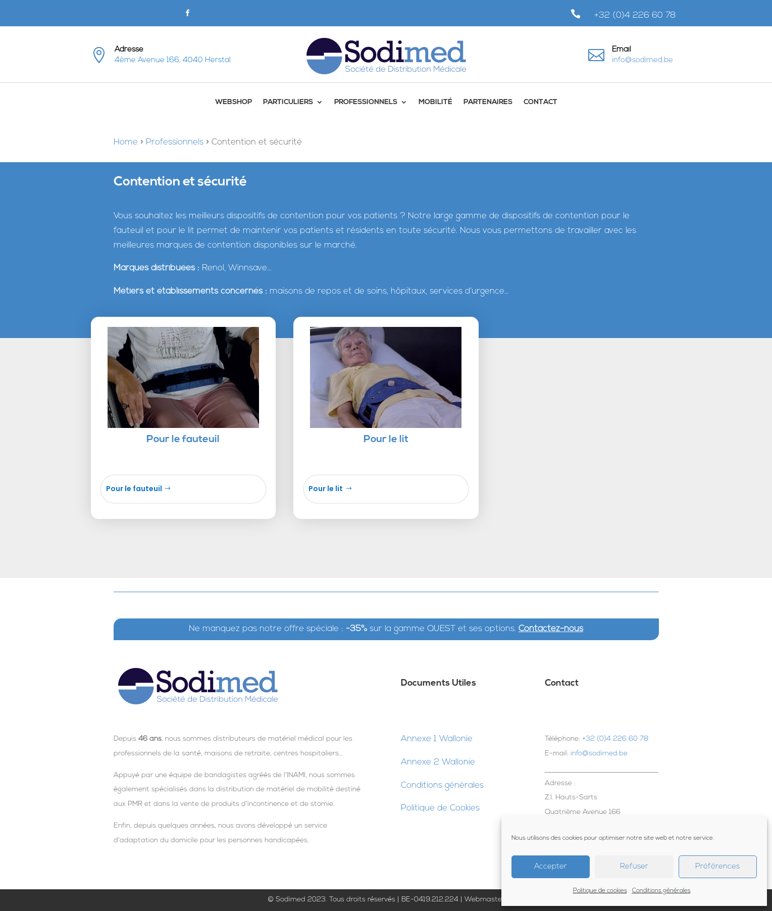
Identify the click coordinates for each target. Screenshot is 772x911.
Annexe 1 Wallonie (437, 739)
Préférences (717, 867)
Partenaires (488, 102)
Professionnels (365, 102)
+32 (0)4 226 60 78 (635, 15)
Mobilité (435, 102)
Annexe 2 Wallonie (438, 762)
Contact (540, 102)
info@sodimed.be (642, 60)
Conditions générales (661, 891)
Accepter (550, 867)
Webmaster (484, 899)
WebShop (233, 102)
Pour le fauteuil (134, 489)
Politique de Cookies (440, 808)
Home (126, 142)
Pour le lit (325, 489)
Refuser (634, 867)
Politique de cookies (600, 891)
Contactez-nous (551, 629)
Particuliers (288, 102)
